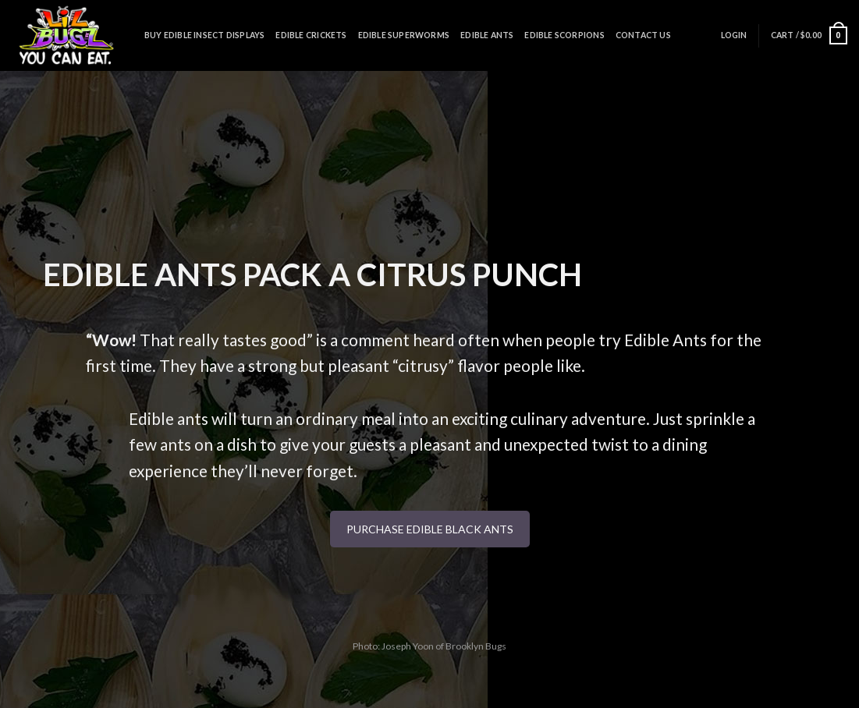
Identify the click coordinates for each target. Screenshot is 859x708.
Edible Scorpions (564, 35)
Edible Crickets (310, 35)
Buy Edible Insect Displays (204, 35)
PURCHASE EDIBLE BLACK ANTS (429, 529)
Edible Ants (486, 35)
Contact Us (643, 35)
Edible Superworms (404, 35)
